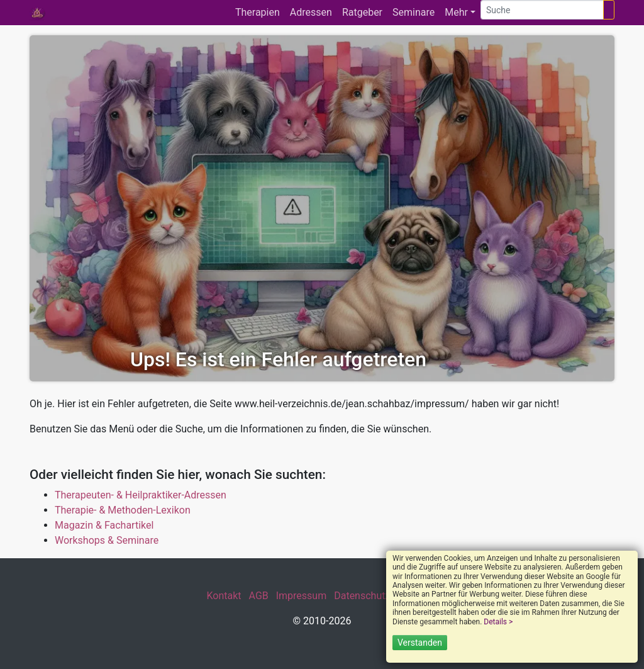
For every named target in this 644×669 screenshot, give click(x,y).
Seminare (413, 12)
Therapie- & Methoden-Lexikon (123, 510)
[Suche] (542, 10)
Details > (498, 621)
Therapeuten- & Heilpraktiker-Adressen (140, 495)
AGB (259, 596)
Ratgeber (362, 12)
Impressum (301, 596)
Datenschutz (362, 596)
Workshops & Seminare (106, 540)
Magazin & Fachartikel (104, 525)
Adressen (311, 12)
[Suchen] (608, 10)
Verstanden (419, 643)
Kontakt (223, 596)
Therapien (257, 12)
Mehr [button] (456, 12)
